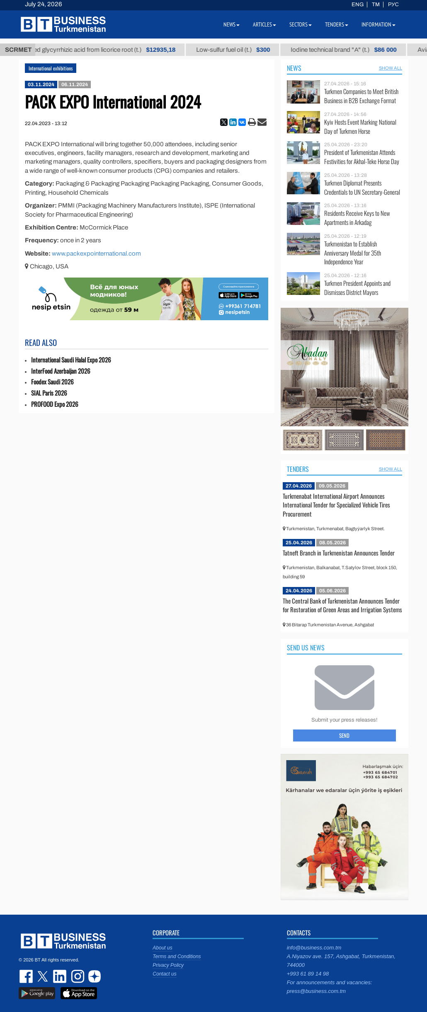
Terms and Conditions (177, 956)
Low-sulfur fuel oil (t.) (244, 49)
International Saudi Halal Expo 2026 (71, 359)
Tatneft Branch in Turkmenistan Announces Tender (339, 552)
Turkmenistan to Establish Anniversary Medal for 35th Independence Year (352, 252)
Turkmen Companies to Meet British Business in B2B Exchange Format (361, 96)
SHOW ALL (390, 67)
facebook (27, 976)
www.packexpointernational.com (96, 253)
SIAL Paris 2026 (49, 393)
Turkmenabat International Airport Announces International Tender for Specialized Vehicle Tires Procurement (336, 504)
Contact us (164, 974)
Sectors (300, 24)
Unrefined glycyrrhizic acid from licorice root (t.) (106, 49)
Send (344, 735)
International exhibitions (51, 68)
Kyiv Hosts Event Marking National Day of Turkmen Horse (360, 126)
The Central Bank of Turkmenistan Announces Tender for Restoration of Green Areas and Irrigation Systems (342, 605)
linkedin (60, 976)
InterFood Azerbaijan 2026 (60, 371)
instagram (76, 976)
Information (378, 24)
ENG (358, 4)
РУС (393, 4)
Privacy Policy (168, 965)
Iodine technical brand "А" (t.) (355, 49)
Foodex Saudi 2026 (52, 381)
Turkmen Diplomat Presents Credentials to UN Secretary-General (362, 187)
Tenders (298, 469)
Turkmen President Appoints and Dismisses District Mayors (357, 288)
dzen (93, 976)
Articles (264, 24)
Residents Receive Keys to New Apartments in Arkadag (357, 218)
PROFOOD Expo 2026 (54, 404)
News (294, 68)
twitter (43, 976)
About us (162, 948)
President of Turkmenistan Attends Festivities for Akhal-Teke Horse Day (361, 157)
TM (376, 4)
